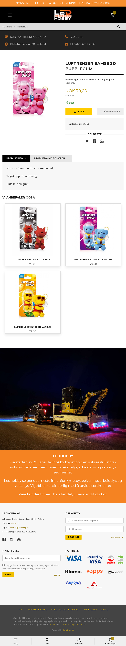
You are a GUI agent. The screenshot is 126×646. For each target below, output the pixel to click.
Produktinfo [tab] (14, 159)
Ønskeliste (110, 112)
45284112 (15, 525)
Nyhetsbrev (90, 611)
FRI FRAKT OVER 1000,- (94, 3)
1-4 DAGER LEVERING (61, 3)
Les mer (57, 577)
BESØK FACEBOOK (83, 44)
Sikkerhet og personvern (66, 611)
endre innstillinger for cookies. (73, 626)
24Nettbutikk (68, 632)
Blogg (104, 611)
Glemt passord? (117, 539)
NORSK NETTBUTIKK (30, 3)
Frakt (21, 611)
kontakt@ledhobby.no (19, 529)
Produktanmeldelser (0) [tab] (49, 159)
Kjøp (78, 112)
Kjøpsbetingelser (38, 611)
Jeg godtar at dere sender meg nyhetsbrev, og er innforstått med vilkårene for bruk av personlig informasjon (30, 569)
